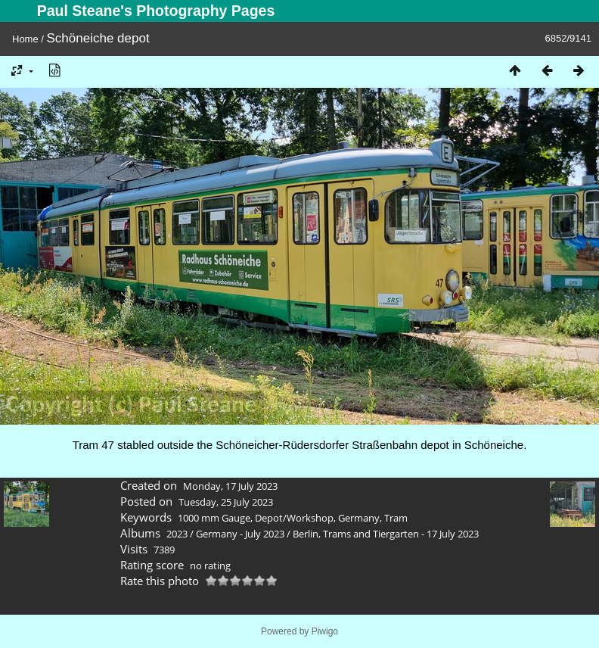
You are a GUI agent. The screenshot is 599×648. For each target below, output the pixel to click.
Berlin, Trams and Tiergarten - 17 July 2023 (386, 534)
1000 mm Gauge (214, 518)
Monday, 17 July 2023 (230, 486)
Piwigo (325, 631)
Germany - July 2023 (240, 534)
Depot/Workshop (294, 518)
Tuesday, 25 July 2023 (225, 502)
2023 (177, 534)
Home (25, 39)
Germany (359, 518)
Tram (396, 518)
